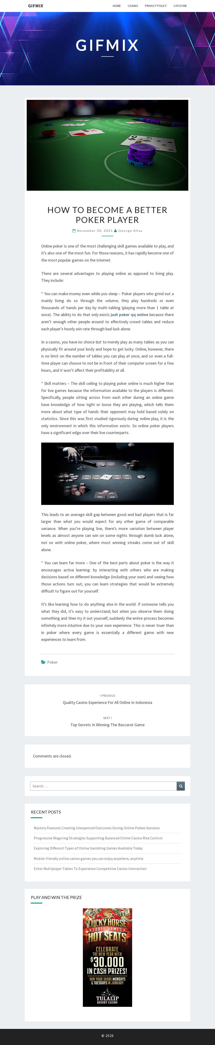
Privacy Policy (156, 6)
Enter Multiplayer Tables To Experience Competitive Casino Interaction (90, 868)
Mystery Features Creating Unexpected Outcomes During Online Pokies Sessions (97, 828)
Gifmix (35, 6)
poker (52, 662)
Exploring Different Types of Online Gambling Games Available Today (88, 848)
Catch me (180, 6)
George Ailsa (130, 231)
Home (117, 6)
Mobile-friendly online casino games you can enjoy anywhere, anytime (88, 858)
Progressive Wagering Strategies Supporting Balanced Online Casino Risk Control (98, 838)
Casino (133, 6)
